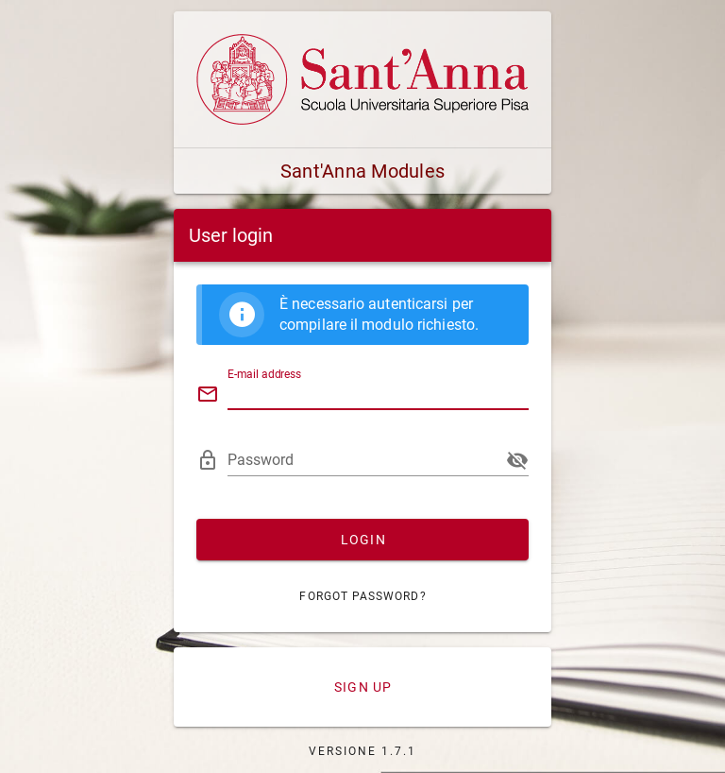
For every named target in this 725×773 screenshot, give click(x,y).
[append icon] (517, 460)
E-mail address (264, 374)
